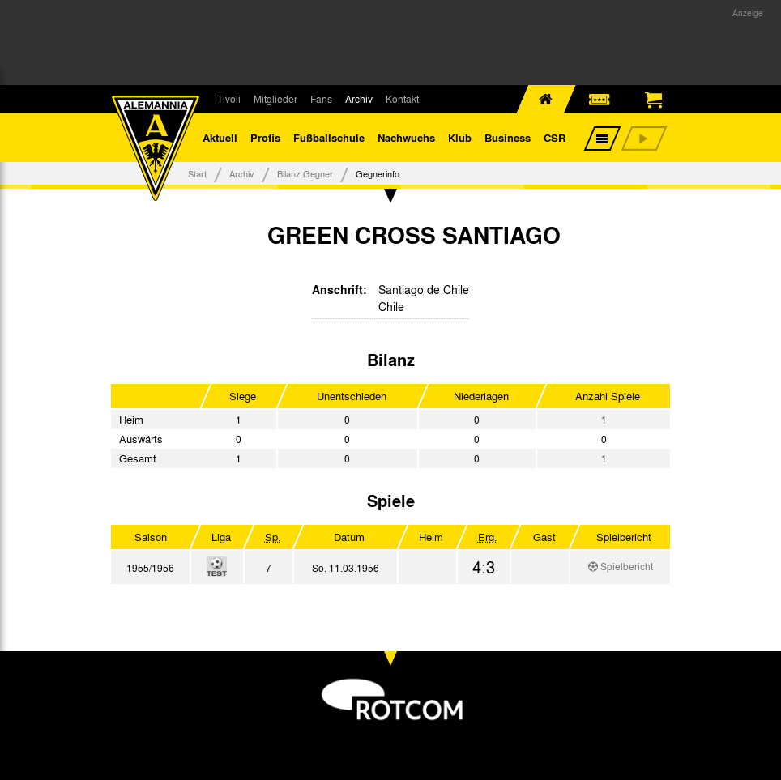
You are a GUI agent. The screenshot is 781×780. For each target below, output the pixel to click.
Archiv (359, 99)
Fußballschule (329, 137)
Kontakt (402, 99)
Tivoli (229, 99)
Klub (460, 137)
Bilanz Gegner (305, 173)
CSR (554, 137)
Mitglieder (275, 99)
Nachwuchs (406, 137)
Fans (321, 99)
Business (507, 137)
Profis (265, 137)
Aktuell (220, 137)
